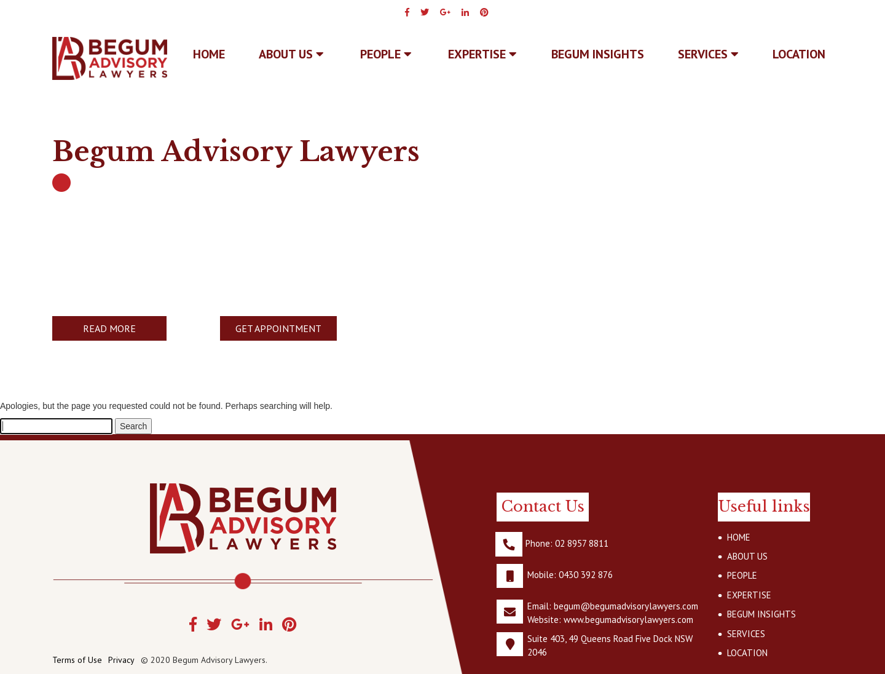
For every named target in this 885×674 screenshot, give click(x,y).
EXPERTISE (482, 54)
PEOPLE (386, 54)
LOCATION (799, 54)
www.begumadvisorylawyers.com (628, 619)
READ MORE (109, 328)
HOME (738, 537)
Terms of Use (77, 659)
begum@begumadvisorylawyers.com (626, 606)
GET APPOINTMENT (278, 328)
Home (209, 54)
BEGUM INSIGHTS (597, 54)
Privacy (121, 659)
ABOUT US (291, 54)
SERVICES (708, 54)
